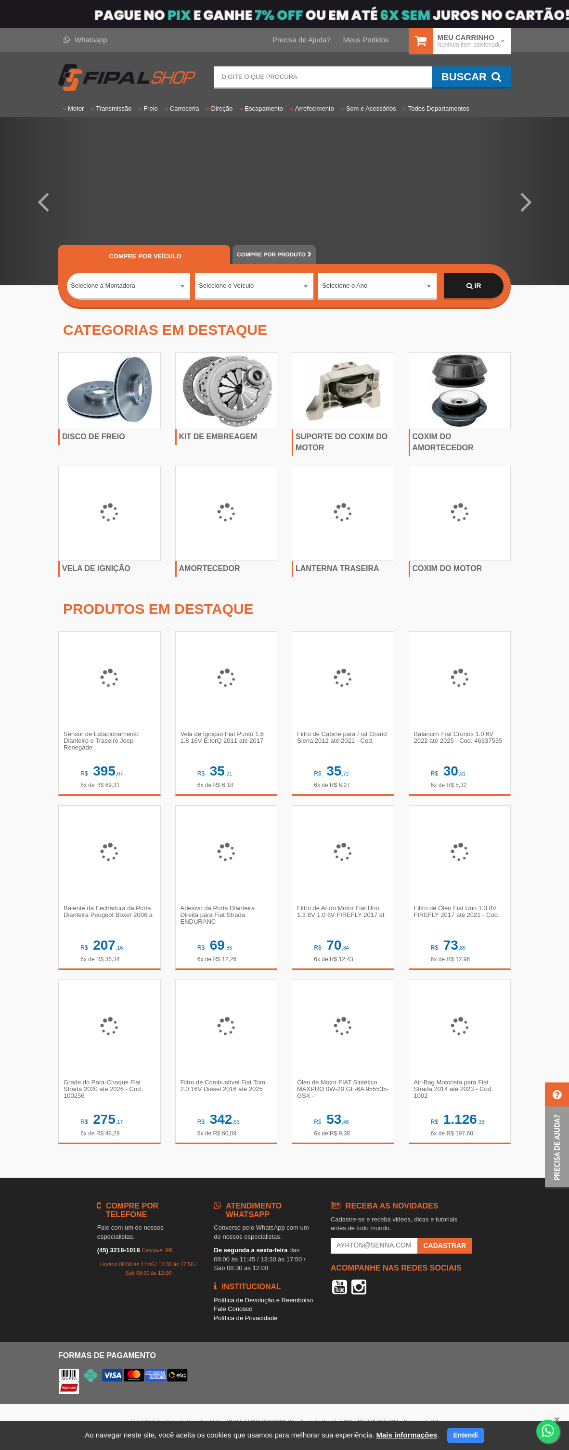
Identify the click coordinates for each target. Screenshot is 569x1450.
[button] (42, 201)
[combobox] (128, 286)
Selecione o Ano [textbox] (344, 285)
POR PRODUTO (274, 254)
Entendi (465, 1435)
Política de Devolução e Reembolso (263, 1300)
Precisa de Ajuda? (301, 40)
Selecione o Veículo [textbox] (226, 285)
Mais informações (406, 1435)
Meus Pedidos (365, 40)
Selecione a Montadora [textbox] (103, 285)
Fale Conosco (233, 1308)
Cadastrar (444, 1245)
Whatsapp (85, 40)
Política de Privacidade (245, 1318)
